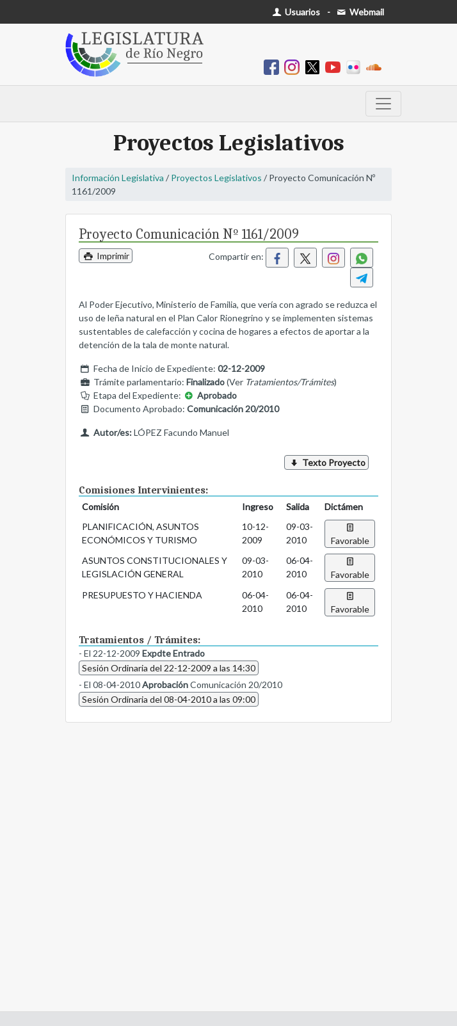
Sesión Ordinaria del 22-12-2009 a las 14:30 (168, 667)
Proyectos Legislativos (216, 177)
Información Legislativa (118, 177)
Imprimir (105, 255)
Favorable (350, 534)
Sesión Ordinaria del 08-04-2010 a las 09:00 (168, 699)
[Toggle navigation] (383, 103)
